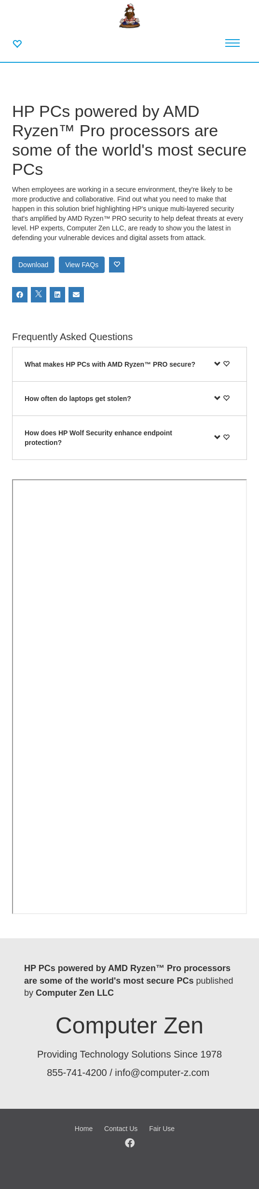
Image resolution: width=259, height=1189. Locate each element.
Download (33, 265)
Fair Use (162, 1128)
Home (84, 1128)
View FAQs (81, 265)
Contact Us (120, 1128)
